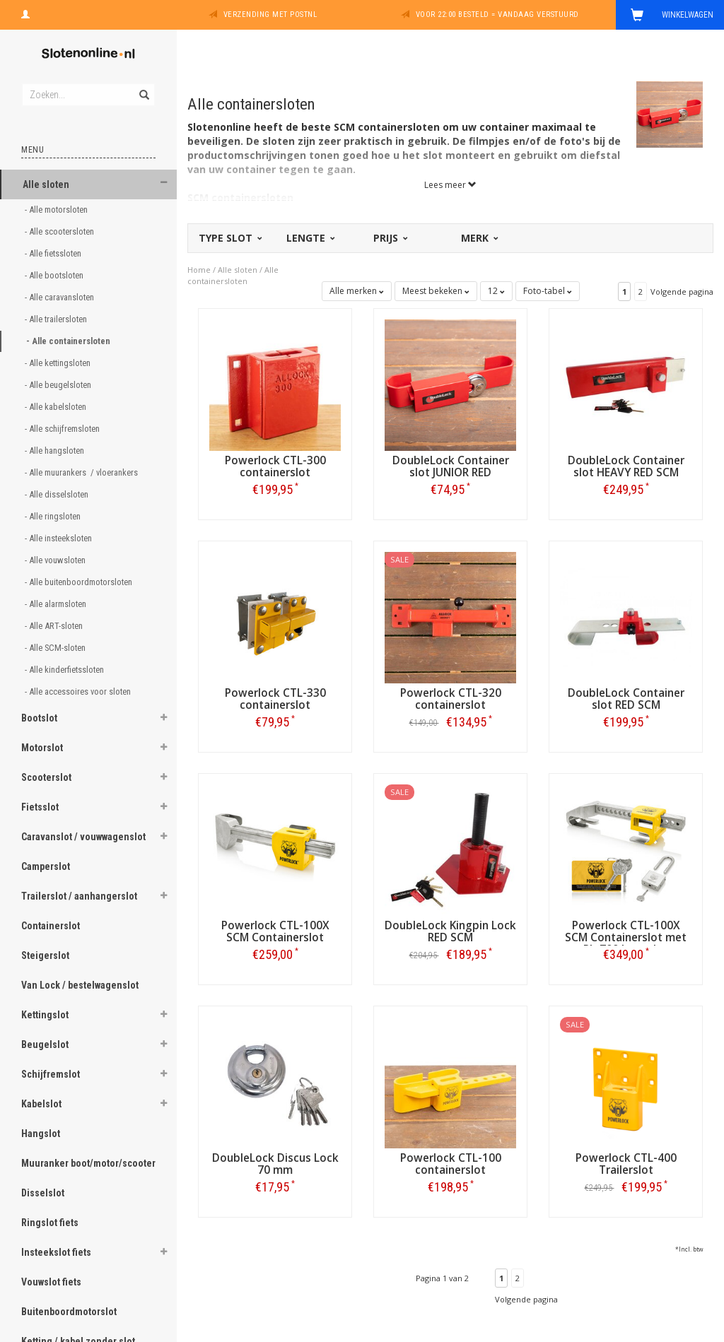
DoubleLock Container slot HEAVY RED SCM (626, 466)
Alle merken (356, 291)
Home (199, 269)
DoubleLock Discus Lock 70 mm (275, 1163)
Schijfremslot (50, 1074)
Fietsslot (40, 807)
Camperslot (45, 866)
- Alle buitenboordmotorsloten (79, 582)
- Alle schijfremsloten (63, 428)
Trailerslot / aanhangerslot (79, 896)
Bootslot (39, 718)
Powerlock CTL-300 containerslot (275, 466)
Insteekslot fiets (56, 1252)
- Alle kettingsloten (59, 363)
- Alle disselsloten (57, 494)
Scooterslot (46, 777)
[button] (163, 183)
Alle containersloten (233, 275)
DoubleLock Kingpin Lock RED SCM (450, 931)
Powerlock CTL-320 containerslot (450, 698)
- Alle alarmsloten (56, 604)
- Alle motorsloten (57, 209)
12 (496, 291)
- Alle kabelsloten (56, 406)
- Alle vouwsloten (56, 560)
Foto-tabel (547, 291)
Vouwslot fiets (51, 1282)
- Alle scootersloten (60, 231)
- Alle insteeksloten (59, 538)
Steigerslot (45, 955)
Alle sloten (46, 184)
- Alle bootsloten (55, 275)
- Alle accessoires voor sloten (79, 691)
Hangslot (40, 1133)
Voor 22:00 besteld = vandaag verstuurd (497, 14)
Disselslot (42, 1193)
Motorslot (42, 747)
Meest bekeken (435, 291)
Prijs (389, 238)
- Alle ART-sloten (55, 625)
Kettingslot (45, 1014)
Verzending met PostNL (270, 14)
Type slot (229, 238)
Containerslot (50, 925)
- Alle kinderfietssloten (65, 669)
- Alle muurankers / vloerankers (82, 472)
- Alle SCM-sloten (56, 647)
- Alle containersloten (69, 341)
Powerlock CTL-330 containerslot (275, 698)
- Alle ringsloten (54, 516)
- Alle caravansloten (60, 297)
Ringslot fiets (49, 1222)
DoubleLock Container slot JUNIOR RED (450, 466)
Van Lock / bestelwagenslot (80, 985)
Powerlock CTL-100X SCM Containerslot (275, 931)
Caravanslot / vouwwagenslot (83, 836)
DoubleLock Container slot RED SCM (626, 698)
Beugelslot (45, 1044)
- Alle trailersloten (57, 319)
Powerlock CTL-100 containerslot (450, 1163)
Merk (478, 238)
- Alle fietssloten (54, 253)
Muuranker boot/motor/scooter (88, 1163)
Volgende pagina (681, 291)
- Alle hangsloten (55, 450)
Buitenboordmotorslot (69, 1311)
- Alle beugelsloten (59, 384)
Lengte (309, 238)
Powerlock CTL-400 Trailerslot (626, 1163)
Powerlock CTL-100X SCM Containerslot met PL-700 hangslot (626, 937)
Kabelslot (41, 1103)
